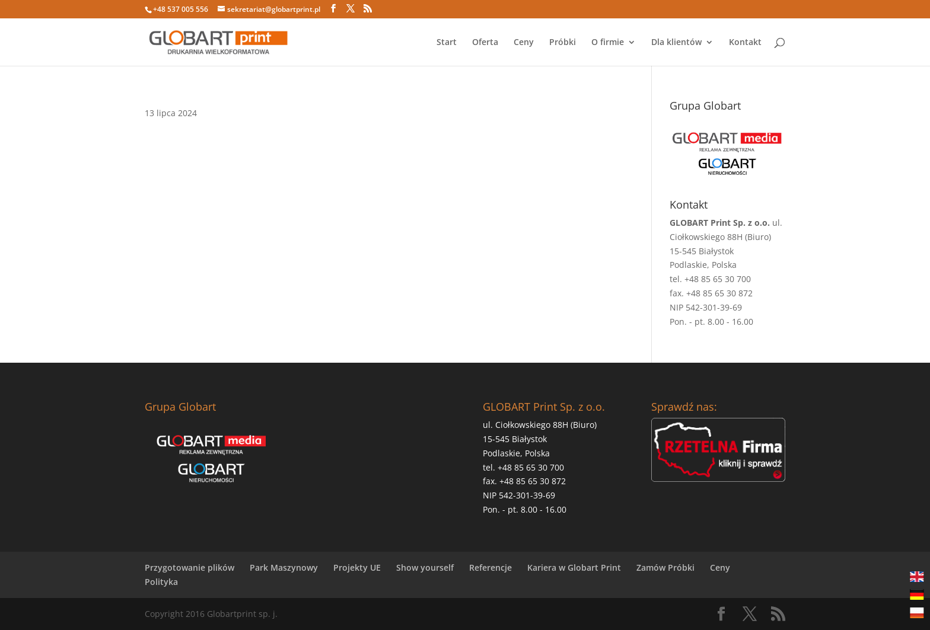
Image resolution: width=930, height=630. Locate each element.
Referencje (490, 567)
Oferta (485, 42)
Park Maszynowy (284, 567)
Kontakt (745, 42)
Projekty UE (357, 567)
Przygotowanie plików (189, 567)
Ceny (524, 42)
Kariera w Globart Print (574, 567)
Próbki (562, 42)
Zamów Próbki (665, 567)
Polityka (161, 581)
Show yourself (425, 567)
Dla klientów (676, 42)
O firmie (607, 42)
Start (447, 42)
